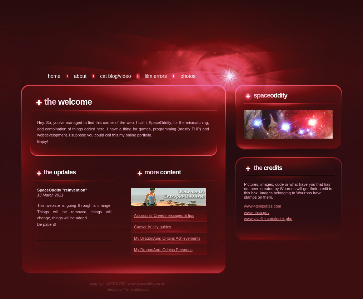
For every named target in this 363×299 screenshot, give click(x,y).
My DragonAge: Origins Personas (163, 250)
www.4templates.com (262, 206)
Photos (187, 76)
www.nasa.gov (256, 212)
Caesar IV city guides (152, 227)
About (80, 76)
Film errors (156, 76)
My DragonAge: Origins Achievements (167, 238)
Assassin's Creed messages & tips (164, 215)
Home (54, 76)
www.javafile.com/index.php (268, 218)
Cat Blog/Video (115, 76)
